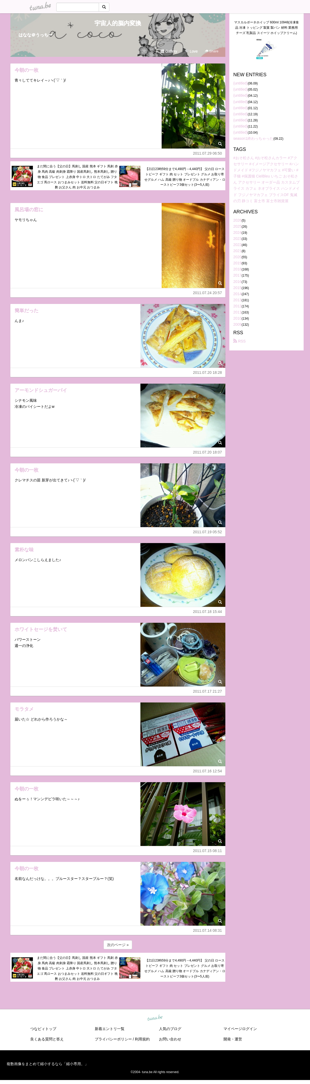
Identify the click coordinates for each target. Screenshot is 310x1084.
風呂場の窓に (29, 209)
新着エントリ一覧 (109, 1029)
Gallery (169, 51)
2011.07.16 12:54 (207, 771)
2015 (237, 288)
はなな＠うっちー (36, 35)
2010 (237, 318)
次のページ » (118, 945)
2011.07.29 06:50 (207, 153)
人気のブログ (170, 1029)
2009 (237, 324)
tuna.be (155, 1018)
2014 (237, 294)
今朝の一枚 (26, 70)
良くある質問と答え (47, 1039)
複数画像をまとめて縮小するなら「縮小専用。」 (47, 1064)
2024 (237, 232)
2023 (237, 238)
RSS (239, 341)
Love (191, 51)
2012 (237, 306)
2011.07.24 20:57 (207, 293)
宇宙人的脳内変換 (117, 23)
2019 (237, 263)
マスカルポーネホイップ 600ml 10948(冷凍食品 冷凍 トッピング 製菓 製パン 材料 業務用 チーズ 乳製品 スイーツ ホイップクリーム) (266, 27)
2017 (237, 275)
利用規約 (142, 1039)
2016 (237, 282)
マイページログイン (240, 1029)
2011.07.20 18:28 (207, 372)
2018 (237, 269)
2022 (237, 245)
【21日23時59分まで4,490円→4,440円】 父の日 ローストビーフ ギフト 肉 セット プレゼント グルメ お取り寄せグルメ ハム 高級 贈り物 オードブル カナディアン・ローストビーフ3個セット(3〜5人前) (184, 177)
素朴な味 (24, 549)
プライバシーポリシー (113, 1039)
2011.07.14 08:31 (207, 930)
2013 (237, 300)
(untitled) (240, 83)
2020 (237, 257)
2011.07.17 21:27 (207, 691)
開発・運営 (232, 1039)
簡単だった (26, 310)
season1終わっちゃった (253, 138)
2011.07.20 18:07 (207, 452)
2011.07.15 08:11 (207, 851)
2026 (237, 220)
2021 (237, 251)
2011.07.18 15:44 (207, 611)
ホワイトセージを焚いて (41, 629)
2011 (237, 312)
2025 (237, 226)
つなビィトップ (43, 1029)
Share (211, 51)
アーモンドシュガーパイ (41, 390)
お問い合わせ (170, 1039)
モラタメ (24, 709)
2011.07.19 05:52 (207, 532)
